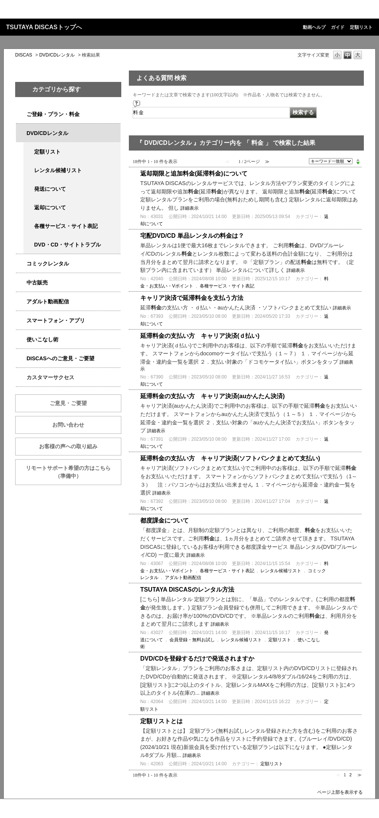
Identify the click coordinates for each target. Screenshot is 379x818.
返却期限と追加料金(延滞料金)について (193, 173)
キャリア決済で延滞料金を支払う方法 (191, 298)
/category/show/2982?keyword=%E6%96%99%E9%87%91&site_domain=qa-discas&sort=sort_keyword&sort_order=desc (21, 321)
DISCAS (23, 55)
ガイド (338, 27)
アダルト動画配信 (48, 301)
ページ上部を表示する (340, 792)
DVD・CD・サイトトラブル (67, 245)
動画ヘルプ (314, 27)
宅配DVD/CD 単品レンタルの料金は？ (192, 235)
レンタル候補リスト (58, 170)
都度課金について (164, 520)
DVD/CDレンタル (57, 55)
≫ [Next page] (359, 774)
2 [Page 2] (350, 774)
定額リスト (361, 27)
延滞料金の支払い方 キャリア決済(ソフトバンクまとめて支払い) (230, 458)
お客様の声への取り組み (68, 446)
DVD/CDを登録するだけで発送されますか (197, 658)
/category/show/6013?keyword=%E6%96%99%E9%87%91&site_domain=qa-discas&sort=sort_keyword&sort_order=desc (21, 283)
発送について (50, 189)
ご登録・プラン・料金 (53, 114)
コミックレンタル (48, 264)
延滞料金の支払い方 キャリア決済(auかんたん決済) (212, 396)
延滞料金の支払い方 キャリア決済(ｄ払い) (200, 336)
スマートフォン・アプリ (56, 320)
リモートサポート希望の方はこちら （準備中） (73, 472)
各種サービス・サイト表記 (66, 226)
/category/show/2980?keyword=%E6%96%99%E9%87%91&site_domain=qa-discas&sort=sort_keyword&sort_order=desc (21, 133)
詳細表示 (189, 208)
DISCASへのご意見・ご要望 (60, 358)
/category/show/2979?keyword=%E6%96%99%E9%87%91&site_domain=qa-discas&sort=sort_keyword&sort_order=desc (21, 114)
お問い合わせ (68, 425)
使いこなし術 (42, 339)
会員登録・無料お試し (192, 639)
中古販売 (37, 282)
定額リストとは (161, 721)
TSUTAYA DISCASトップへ (44, 27)
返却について (50, 207)
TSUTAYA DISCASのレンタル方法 (187, 589)
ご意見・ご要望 (68, 403)
